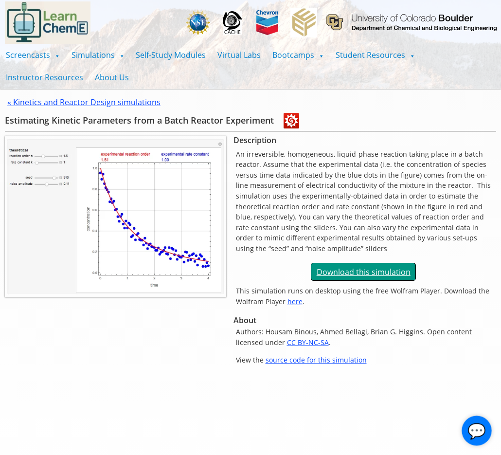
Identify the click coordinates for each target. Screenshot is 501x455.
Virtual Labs (239, 55)
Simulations (98, 55)
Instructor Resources (44, 77)
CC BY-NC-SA (308, 342)
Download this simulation (364, 272)
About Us (112, 77)
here (295, 301)
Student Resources (375, 55)
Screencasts (33, 55)
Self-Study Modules (171, 55)
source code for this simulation (316, 359)
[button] (33, 55)
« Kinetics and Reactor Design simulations (84, 102)
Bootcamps (298, 55)
